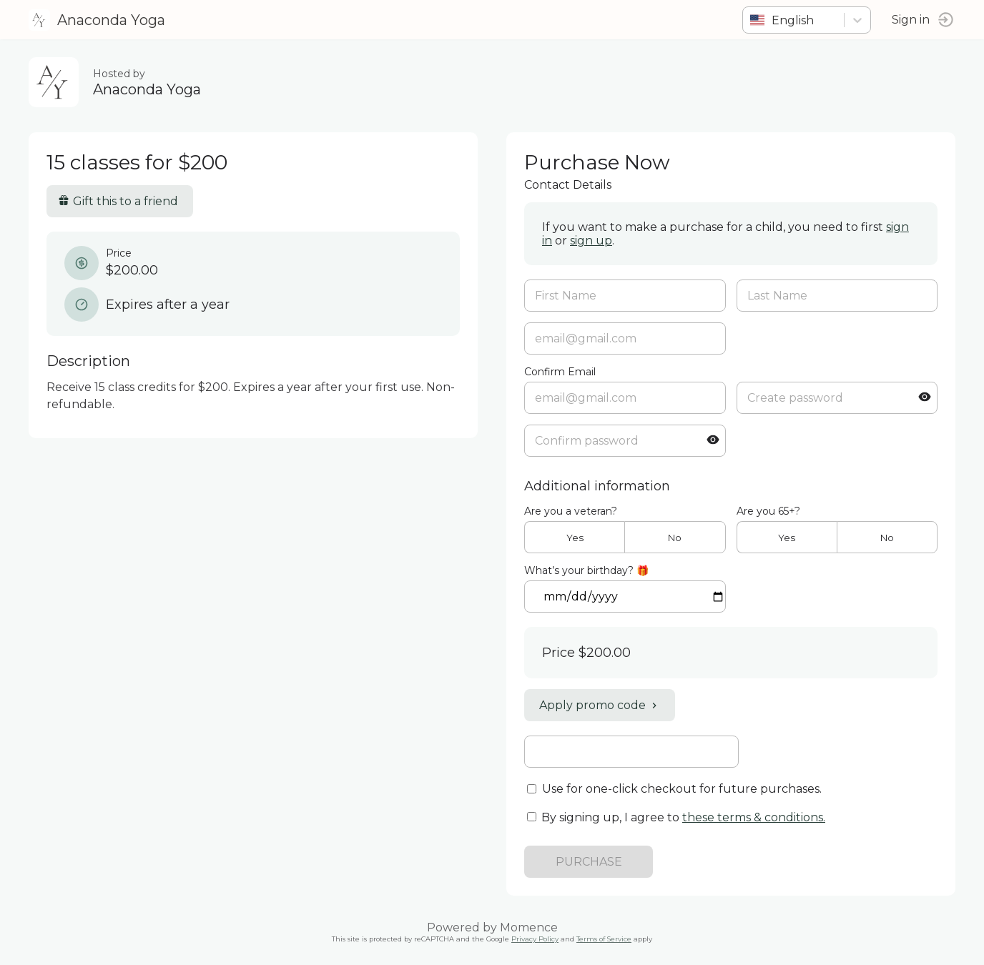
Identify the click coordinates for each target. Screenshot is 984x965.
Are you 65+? (768, 511)
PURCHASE (589, 861)
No (675, 537)
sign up (591, 240)
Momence (529, 927)
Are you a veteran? (570, 511)
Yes (575, 537)
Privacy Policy (535, 939)
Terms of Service (603, 939)
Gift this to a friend (118, 201)
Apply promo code (599, 705)
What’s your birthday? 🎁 (586, 570)
